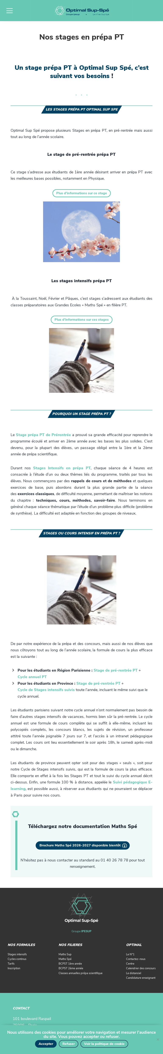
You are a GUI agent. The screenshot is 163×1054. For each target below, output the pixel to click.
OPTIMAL (134, 945)
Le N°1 (130, 954)
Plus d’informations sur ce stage (81, 193)
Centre (130, 964)
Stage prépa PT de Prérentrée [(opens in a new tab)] (43, 434)
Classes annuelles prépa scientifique (81, 973)
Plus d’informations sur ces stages (82, 319)
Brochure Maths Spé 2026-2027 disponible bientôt (80, 845)
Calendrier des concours (141, 968)
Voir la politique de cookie (104, 1044)
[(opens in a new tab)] (116, 670)
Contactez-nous (135, 959)
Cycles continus (17, 959)
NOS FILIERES (70, 945)
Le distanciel (133, 973)
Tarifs (11, 964)
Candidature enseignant (140, 978)
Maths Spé (65, 959)
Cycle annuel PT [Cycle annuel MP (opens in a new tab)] (32, 676)
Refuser (68, 1044)
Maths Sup (65, 954)
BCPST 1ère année (70, 964)
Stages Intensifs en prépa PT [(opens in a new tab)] (61, 468)
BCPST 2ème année (71, 968)
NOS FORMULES (21, 945)
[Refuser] (158, 1039)
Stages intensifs (17, 954)
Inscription (14, 968)
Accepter (46, 1044)
